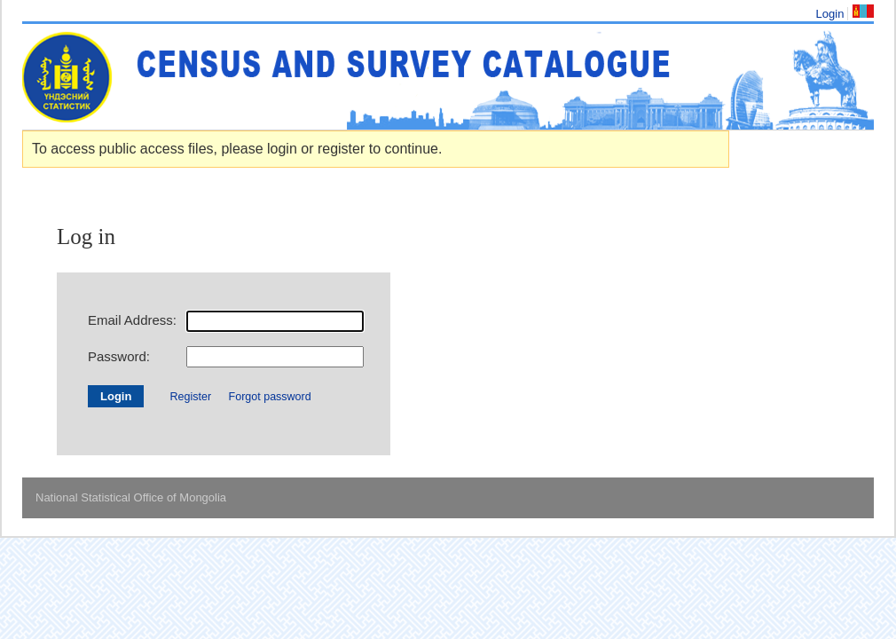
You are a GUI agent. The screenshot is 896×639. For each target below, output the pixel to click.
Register (191, 396)
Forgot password (270, 396)
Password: (119, 356)
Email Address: (132, 319)
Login (830, 13)
